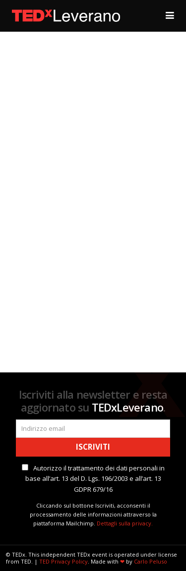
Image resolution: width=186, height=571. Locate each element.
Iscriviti (93, 447)
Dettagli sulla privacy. (125, 523)
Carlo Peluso (150, 561)
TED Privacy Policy (63, 561)
